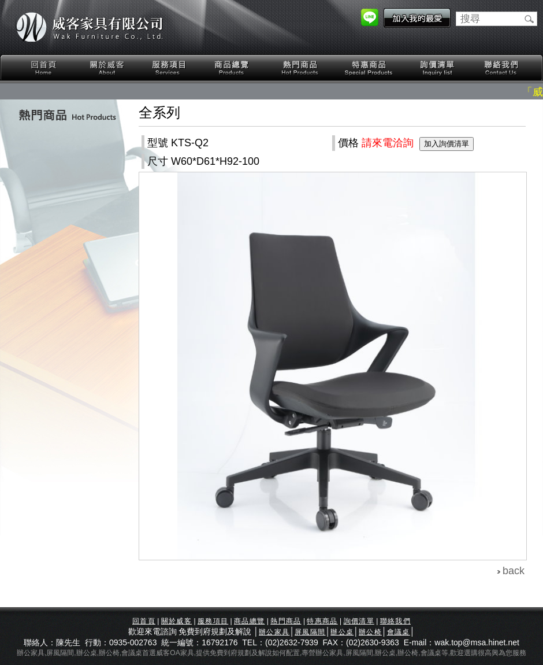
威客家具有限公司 (89, 27)
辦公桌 (342, 632)
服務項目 (170, 68)
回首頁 (44, 68)
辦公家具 (274, 632)
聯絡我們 (501, 68)
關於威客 (107, 68)
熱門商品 (300, 68)
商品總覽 (233, 68)
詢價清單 (438, 68)
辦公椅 (370, 632)
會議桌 (398, 632)
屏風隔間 (310, 632)
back (514, 571)
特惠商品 (369, 68)
